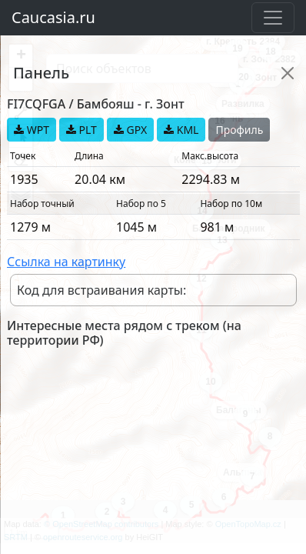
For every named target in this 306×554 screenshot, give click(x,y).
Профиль (239, 129)
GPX (130, 129)
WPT (31, 129)
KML (181, 129)
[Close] (287, 73)
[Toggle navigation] (272, 17)
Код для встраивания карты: (101, 290)
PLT (81, 129)
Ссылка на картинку (66, 261)
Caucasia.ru (53, 17)
